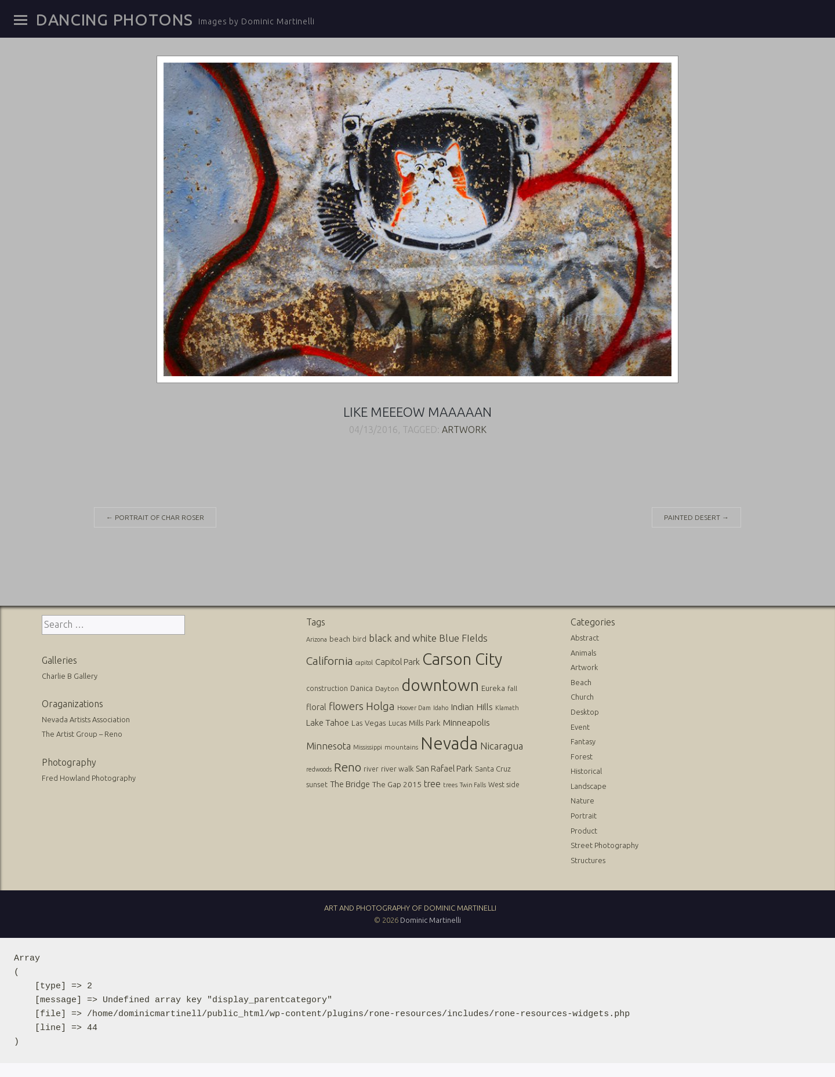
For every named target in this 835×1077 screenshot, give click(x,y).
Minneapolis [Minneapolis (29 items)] (466, 722)
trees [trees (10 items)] (450, 784)
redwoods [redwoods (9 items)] (319, 769)
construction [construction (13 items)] (327, 688)
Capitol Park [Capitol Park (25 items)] (397, 662)
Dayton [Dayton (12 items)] (387, 688)
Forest (582, 756)
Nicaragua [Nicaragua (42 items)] (501, 745)
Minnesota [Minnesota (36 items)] (328, 746)
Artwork (464, 429)
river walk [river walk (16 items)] (397, 769)
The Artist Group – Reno (82, 734)
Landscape (589, 786)
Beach (581, 682)
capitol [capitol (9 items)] (364, 662)
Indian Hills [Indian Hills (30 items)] (472, 706)
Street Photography (604, 845)
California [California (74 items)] (329, 660)
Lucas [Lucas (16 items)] (397, 723)
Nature (582, 800)
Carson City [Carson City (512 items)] (462, 659)
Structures (588, 860)
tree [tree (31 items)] (432, 783)
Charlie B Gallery (69, 676)
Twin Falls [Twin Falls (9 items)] (473, 784)
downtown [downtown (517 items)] (440, 685)
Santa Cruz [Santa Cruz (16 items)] (493, 769)
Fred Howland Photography (89, 778)
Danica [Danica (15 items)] (361, 688)
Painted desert (696, 517)
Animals (583, 653)
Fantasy (583, 741)
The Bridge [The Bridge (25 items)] (350, 784)
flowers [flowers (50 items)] (346, 706)
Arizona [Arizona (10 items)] (316, 639)
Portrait (584, 816)
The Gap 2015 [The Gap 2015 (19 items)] (397, 784)
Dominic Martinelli (430, 920)
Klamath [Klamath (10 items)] (507, 707)
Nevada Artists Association (86, 719)
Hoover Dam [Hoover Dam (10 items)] (414, 707)
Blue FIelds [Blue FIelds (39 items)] (463, 637)
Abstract (585, 638)
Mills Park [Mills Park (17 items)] (425, 723)
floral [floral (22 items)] (316, 707)
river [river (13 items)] (371, 769)
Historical (586, 771)
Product (584, 831)
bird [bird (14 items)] (359, 639)
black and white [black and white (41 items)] (403, 637)
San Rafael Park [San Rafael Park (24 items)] (444, 768)
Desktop (585, 712)
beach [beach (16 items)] (339, 639)
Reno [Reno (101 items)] (347, 767)
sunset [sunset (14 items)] (317, 784)
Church (582, 697)
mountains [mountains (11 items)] (401, 747)
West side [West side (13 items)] (504, 784)
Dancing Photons (114, 19)
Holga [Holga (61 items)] (380, 706)
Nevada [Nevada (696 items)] (449, 743)
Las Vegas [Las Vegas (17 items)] (368, 723)
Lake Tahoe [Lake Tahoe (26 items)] (327, 722)
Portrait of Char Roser (155, 517)
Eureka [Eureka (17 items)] (493, 688)
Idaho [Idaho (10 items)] (440, 707)
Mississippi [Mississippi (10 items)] (367, 747)
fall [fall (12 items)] (512, 688)
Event (580, 727)
